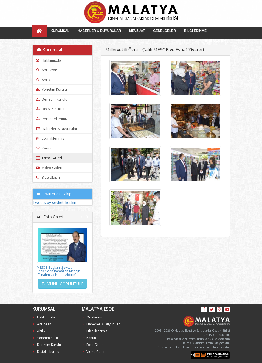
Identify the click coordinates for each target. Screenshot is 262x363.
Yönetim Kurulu (51, 89)
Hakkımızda (48, 60)
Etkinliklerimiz (50, 138)
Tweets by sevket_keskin (54, 202)
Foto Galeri (49, 157)
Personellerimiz (52, 118)
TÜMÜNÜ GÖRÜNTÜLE (62, 283)
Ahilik (43, 79)
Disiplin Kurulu (51, 108)
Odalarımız (93, 317)
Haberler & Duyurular (56, 128)
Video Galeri (49, 167)
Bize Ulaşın (48, 177)
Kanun (44, 148)
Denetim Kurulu (51, 99)
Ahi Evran (46, 69)
